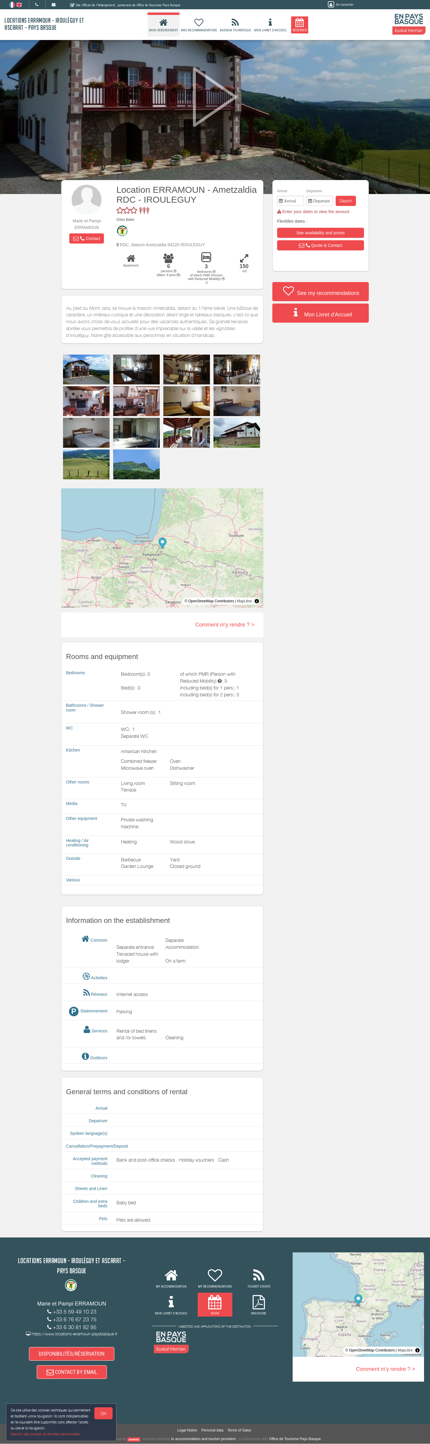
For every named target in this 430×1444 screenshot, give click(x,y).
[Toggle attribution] (256, 601)
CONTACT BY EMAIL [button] (72, 1372)
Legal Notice (187, 1431)
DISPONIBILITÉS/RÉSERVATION (72, 1354)
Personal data (212, 1431)
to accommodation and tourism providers (203, 1439)
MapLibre (244, 601)
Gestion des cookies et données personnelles (45, 1434)
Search (346, 200)
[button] (86, 238)
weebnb (134, 1439)
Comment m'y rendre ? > (224, 625)
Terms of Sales (239, 1431)
